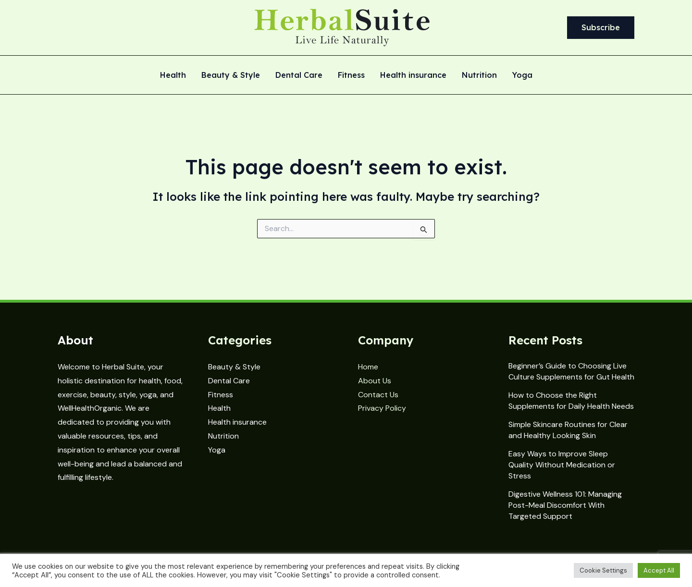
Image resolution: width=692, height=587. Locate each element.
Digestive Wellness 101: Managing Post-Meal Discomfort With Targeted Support (565, 505)
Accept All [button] (658, 570)
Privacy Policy (382, 408)
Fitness (351, 75)
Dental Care (298, 75)
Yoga (522, 75)
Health (173, 75)
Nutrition (479, 75)
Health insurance (413, 75)
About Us (374, 381)
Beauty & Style (230, 75)
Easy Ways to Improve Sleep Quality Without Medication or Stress (561, 465)
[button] (600, 27)
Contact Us (378, 395)
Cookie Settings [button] (603, 570)
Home (368, 367)
